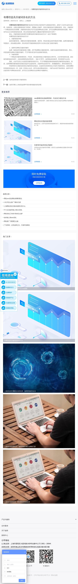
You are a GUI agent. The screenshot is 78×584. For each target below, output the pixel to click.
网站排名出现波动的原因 (43, 121)
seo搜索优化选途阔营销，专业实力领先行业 (50, 98)
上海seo (38, 32)
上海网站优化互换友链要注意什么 (14, 206)
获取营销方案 (46, 3)
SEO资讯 (26, 9)
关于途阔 (5, 530)
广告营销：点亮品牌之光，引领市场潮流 (17, 225)
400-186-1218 (64, 3)
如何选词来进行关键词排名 (18, 80)
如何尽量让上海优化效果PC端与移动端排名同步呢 (25, 84)
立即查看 (37, 114)
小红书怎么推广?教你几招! (12, 202)
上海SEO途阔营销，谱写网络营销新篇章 (17, 502)
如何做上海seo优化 (10, 217)
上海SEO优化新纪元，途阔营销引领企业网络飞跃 (20, 446)
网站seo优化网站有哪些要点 (13, 198)
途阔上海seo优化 (7, 9)
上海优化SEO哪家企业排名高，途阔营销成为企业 (20, 391)
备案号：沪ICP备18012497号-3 (38, 575)
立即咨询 (39, 183)
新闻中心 (18, 9)
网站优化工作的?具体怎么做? (13, 213)
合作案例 (5, 526)
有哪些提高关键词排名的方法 (13, 340)
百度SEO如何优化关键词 (43, 145)
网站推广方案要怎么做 (11, 221)
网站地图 (54, 575)
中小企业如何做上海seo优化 (13, 210)
